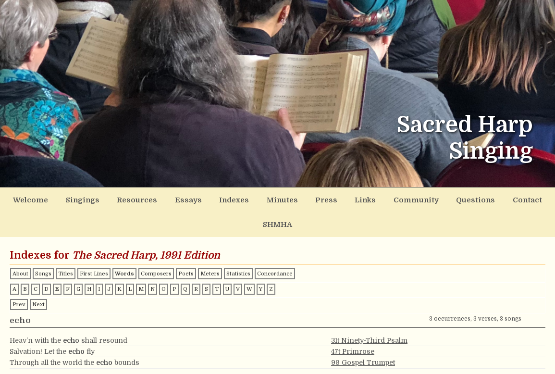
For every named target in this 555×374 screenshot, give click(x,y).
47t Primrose (352, 324)
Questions (434, 198)
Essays (175, 198)
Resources (130, 198)
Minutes (260, 198)
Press (299, 198)
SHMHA (523, 198)
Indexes (217, 198)
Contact (481, 198)
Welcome (34, 198)
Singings (81, 198)
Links (335, 198)
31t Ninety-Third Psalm (369, 313)
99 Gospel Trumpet (363, 335)
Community (380, 198)
